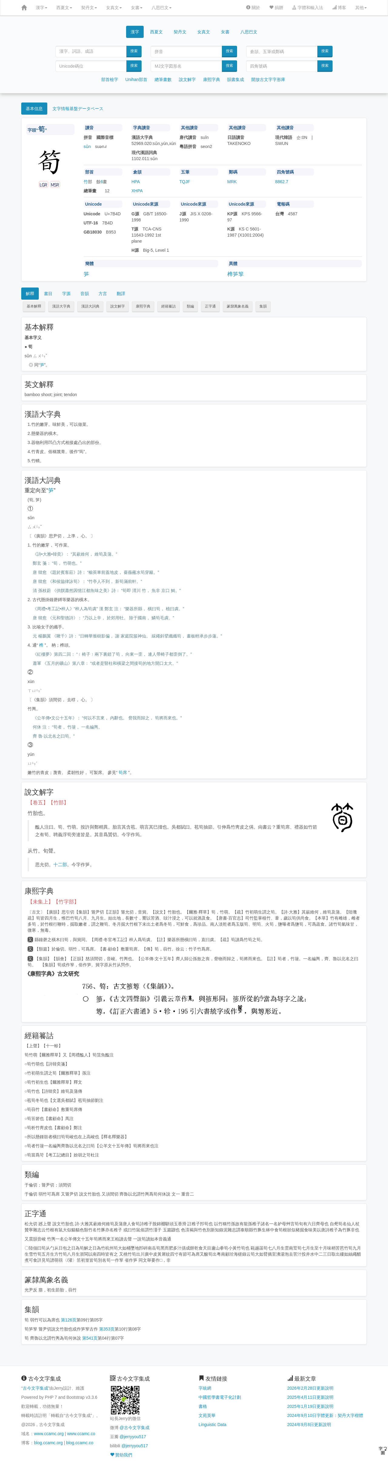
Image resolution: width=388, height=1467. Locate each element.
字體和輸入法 (307, 7)
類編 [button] (190, 306)
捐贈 (276, 7)
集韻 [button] (263, 306)
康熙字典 (211, 79)
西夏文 (64, 7)
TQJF (184, 181)
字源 (66, 293)
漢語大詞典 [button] (90, 306)
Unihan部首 (136, 79)
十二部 (60, 864)
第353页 (107, 1329)
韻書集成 (235, 79)
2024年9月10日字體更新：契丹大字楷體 (325, 1415)
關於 (253, 7)
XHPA (137, 190)
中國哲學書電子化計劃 (220, 1397)
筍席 (123, 772)
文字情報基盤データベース (77, 108)
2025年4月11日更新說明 (310, 1397)
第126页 (68, 1319)
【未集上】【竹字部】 (53, 902)
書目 (48, 293)
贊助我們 (121, 1454)
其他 (361, 7)
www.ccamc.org (49, 1433)
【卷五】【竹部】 (48, 803)
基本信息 (34, 108)
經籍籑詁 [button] (168, 306)
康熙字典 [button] (143, 306)
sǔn (87, 146)
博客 (339, 7)
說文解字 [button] (117, 306)
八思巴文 (162, 7)
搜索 (134, 51)
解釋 (30, 293)
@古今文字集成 (134, 1427)
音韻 (84, 293)
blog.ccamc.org (48, 1442)
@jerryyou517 (132, 1436)
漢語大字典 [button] (61, 306)
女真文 (114, 7)
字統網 (205, 1388)
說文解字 (187, 79)
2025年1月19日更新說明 (310, 1406)
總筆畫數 (163, 79)
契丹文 (89, 7)
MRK (232, 181)
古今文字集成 (35, 1388)
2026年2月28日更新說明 (310, 1388)
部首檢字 (109, 79)
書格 (203, 1406)
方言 (103, 293)
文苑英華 (207, 1415)
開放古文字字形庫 (268, 79)
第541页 (90, 1338)
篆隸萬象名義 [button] (238, 306)
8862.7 (281, 181)
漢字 (41, 7)
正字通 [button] (210, 306)
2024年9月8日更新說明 (309, 1424)
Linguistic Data (212, 1424)
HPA (136, 181)
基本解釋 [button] (34, 306)
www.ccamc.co (81, 1433)
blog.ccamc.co (79, 1442)
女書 (136, 7)
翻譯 (121, 293)
